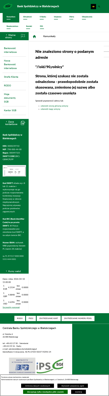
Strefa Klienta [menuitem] (11, 77)
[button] (93, 6)
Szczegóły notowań (11, 307)
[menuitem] (11, 17)
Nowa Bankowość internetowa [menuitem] (10, 65)
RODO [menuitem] (7, 86)
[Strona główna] (34, 36)
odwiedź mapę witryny (50, 109)
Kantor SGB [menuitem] (10, 110)
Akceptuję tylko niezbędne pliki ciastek (45, 392)
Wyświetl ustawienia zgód (72, 386)
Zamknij (78, 392)
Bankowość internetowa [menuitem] (10, 50)
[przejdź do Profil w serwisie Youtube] (106, 54)
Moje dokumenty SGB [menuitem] (10, 98)
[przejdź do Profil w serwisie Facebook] (106, 48)
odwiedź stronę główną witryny (54, 106)
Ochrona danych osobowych (37, 386)
